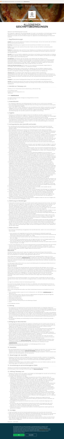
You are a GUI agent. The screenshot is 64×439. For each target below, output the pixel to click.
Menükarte (20, 6)
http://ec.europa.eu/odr (26, 340)
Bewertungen (28, 6)
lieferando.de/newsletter (30, 350)
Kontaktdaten (37, 6)
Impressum (45, 6)
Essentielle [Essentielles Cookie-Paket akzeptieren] (31, 434)
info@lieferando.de (15, 95)
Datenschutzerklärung (38, 369)
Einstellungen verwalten (43, 429)
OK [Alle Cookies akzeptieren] (19, 434)
